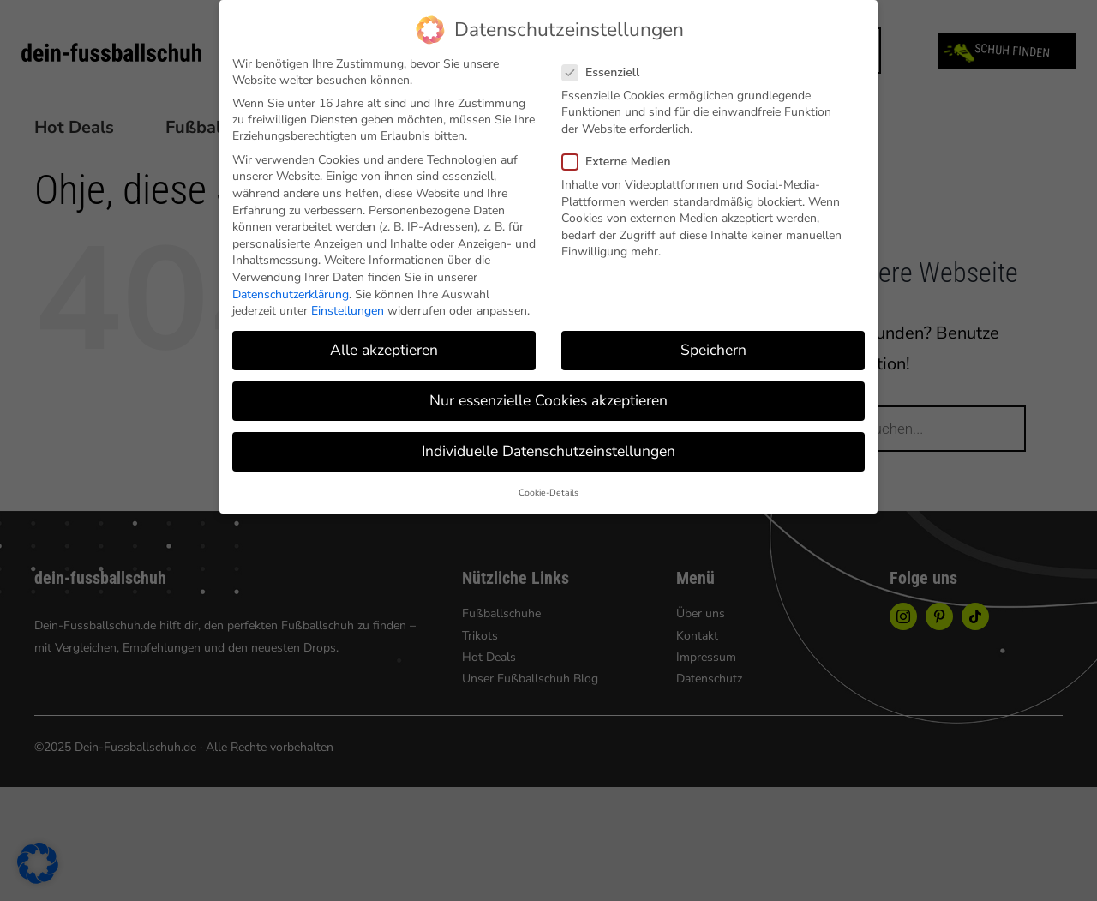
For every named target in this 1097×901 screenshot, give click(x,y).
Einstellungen (347, 311)
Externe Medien (623, 161)
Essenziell (607, 72)
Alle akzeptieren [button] (384, 349)
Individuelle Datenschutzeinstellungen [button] (548, 451)
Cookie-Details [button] (548, 492)
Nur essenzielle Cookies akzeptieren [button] (548, 400)
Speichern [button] (713, 349)
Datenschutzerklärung (290, 294)
